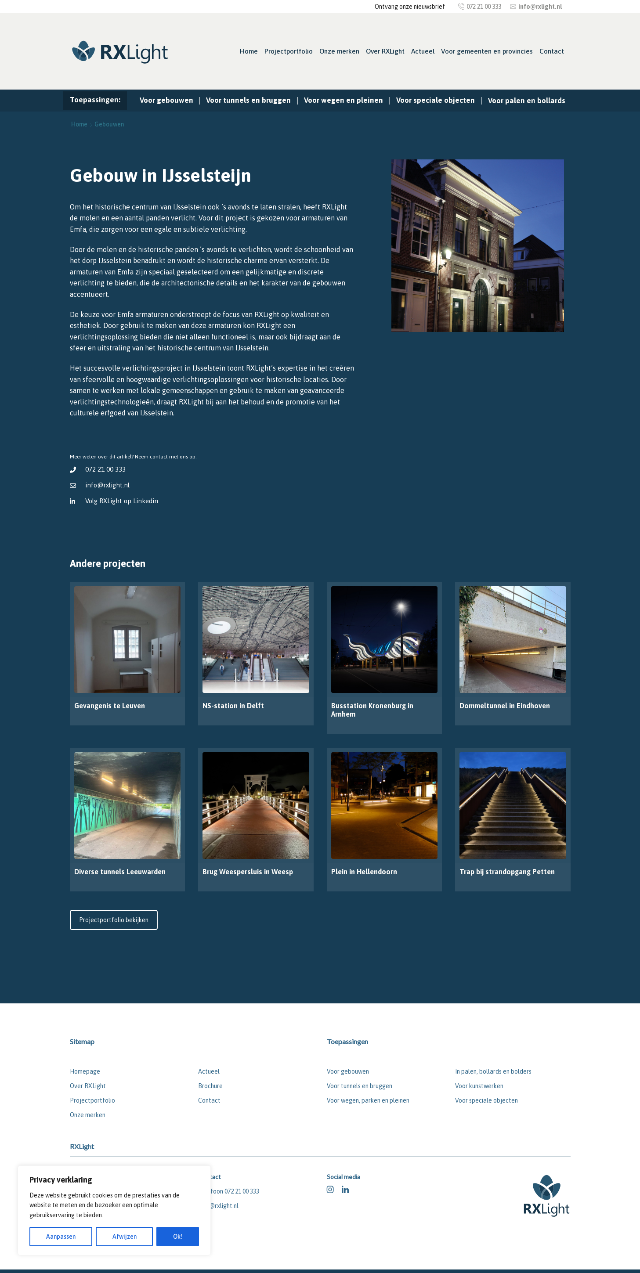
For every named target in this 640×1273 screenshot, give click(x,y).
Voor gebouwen (166, 100)
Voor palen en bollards (526, 100)
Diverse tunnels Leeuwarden (120, 872)
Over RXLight (385, 51)
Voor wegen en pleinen (343, 100)
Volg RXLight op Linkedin (122, 501)
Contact (551, 51)
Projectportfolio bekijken (113, 919)
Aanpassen (61, 1236)
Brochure (210, 1085)
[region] (114, 1210)
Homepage (85, 1071)
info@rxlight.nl (107, 485)
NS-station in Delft (233, 706)
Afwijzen (124, 1236)
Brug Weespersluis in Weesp (247, 872)
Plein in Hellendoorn (364, 872)
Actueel (422, 51)
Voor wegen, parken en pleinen (368, 1100)
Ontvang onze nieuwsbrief (410, 6)
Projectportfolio (288, 51)
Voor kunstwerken (479, 1085)
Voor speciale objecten (435, 100)
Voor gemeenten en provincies (487, 51)
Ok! (177, 1236)
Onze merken (339, 51)
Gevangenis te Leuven (109, 706)
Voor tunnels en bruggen (248, 100)
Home (249, 51)
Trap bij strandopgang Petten (507, 872)
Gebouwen (109, 124)
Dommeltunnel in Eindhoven (504, 706)
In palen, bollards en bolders (493, 1071)
